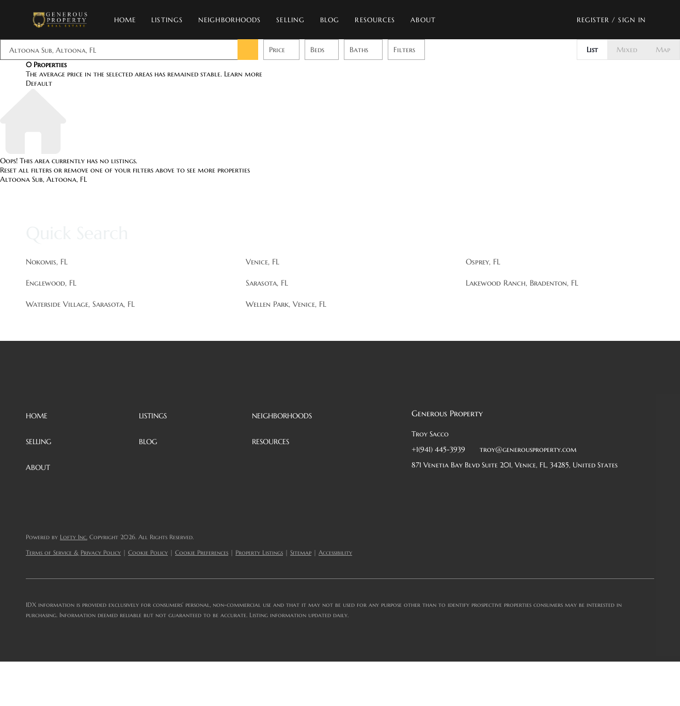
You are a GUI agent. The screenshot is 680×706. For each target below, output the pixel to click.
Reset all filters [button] (26, 170)
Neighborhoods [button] (232, 19)
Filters (404, 49)
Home (128, 19)
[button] (62, 19)
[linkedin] (440, 488)
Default (39, 83)
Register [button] (593, 19)
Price (277, 49)
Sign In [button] (632, 19)
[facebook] (419, 488)
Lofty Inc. (73, 537)
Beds (317, 49)
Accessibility (335, 552)
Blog (332, 19)
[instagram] (502, 488)
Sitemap (300, 552)
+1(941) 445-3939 (438, 449)
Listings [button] (170, 19)
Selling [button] (293, 19)
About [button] (426, 19)
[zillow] (481, 488)
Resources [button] (378, 19)
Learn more (243, 74)
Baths (359, 49)
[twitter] (460, 488)
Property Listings (259, 552)
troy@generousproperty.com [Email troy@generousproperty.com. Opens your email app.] (528, 449)
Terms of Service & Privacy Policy (73, 552)
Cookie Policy (148, 552)
